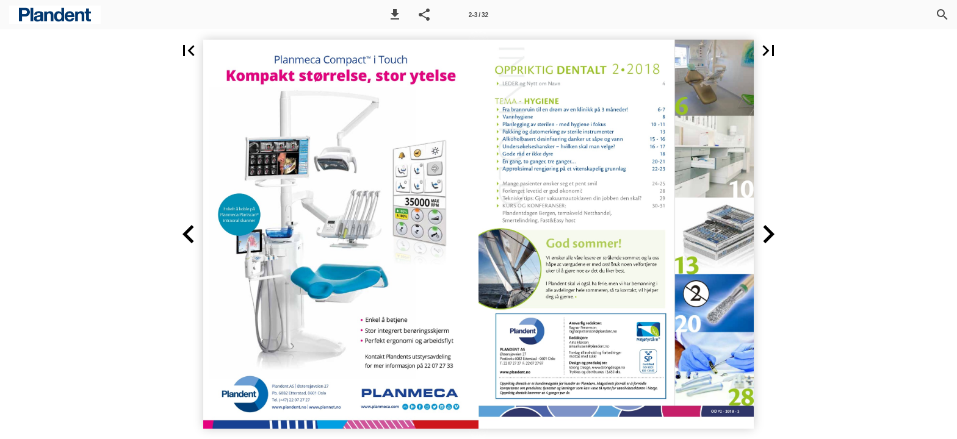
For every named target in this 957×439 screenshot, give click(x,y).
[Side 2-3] (478, 14)
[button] (395, 14)
